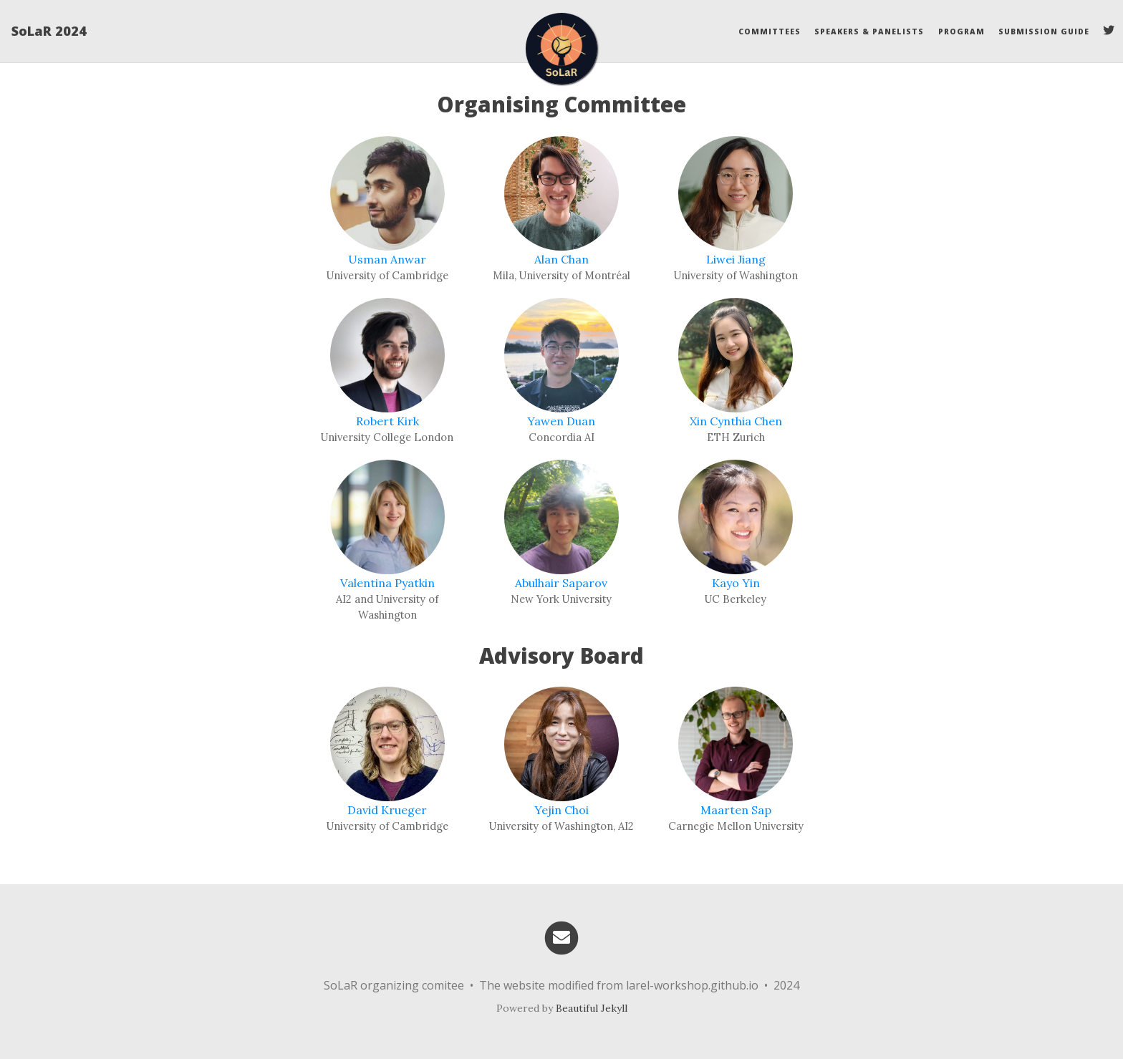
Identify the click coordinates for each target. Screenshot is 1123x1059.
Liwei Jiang (736, 259)
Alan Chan (561, 259)
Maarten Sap (735, 810)
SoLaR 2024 (49, 30)
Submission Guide (1043, 31)
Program (961, 31)
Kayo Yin (736, 583)
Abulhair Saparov (561, 583)
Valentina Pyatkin (387, 583)
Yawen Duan (561, 421)
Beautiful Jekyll (591, 1008)
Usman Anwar (387, 259)
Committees (769, 31)
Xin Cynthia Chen (736, 421)
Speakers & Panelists (869, 31)
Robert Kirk (387, 421)
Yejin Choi (561, 810)
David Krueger (387, 810)
